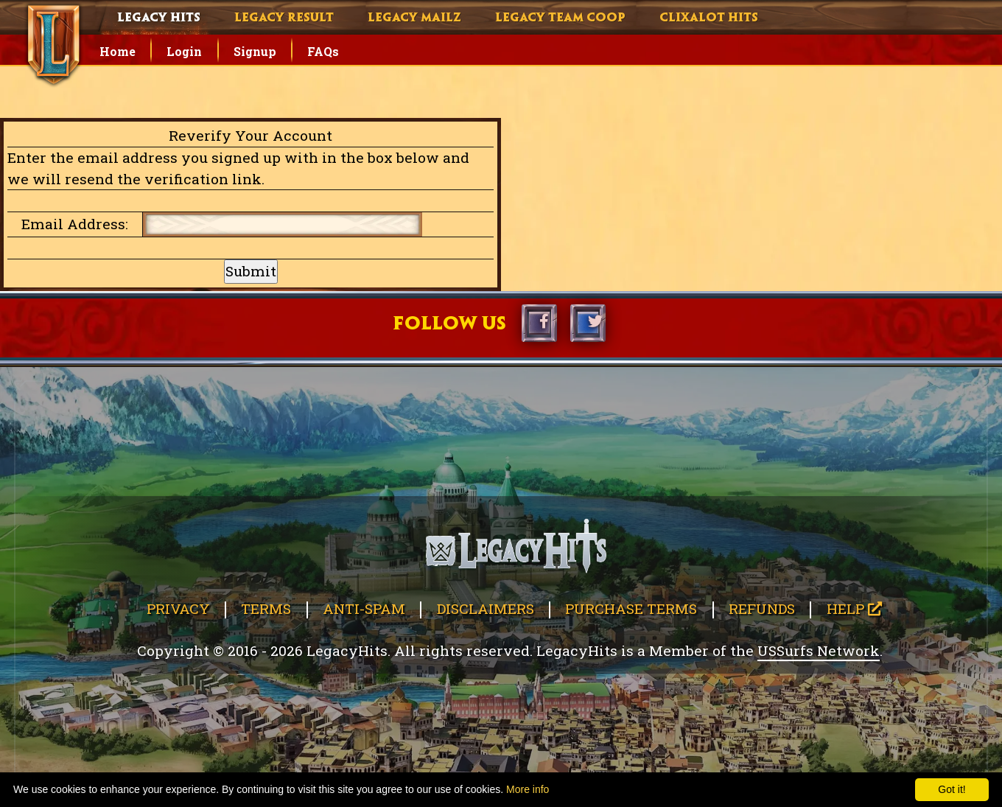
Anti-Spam (364, 608)
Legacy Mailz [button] (414, 18)
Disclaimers (485, 608)
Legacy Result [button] (284, 18)
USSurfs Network (818, 651)
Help (854, 608)
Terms (266, 608)
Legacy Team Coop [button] (560, 18)
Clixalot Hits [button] (708, 18)
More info (527, 789)
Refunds (762, 608)
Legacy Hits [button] (158, 18)
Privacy (178, 608)
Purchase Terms (631, 608)
